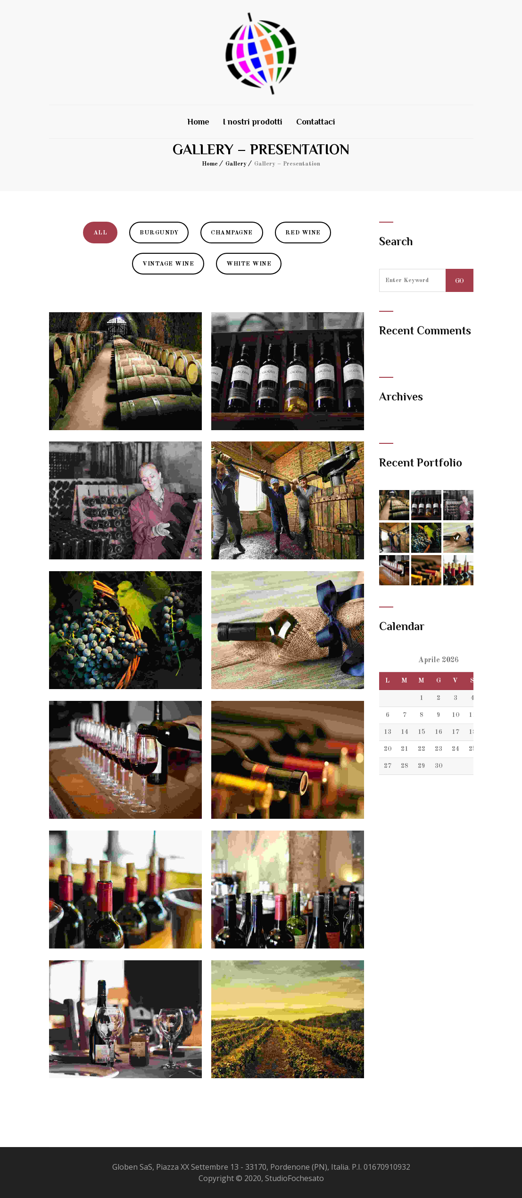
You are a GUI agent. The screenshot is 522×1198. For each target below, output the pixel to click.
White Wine (248, 264)
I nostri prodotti (252, 121)
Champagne (232, 233)
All (100, 233)
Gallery (236, 164)
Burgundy (159, 233)
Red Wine (303, 233)
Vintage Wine (168, 264)
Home (198, 121)
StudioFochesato (294, 1178)
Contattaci (315, 121)
